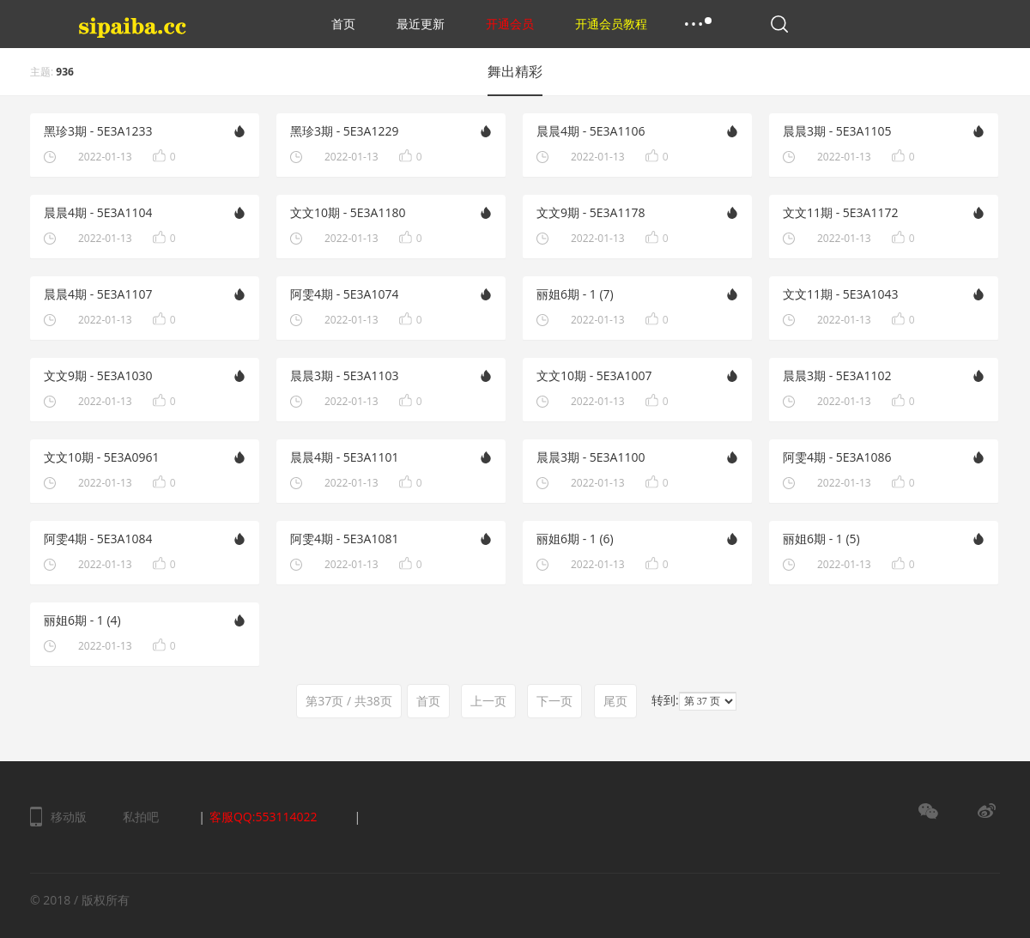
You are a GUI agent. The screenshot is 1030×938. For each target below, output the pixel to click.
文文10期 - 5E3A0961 (101, 457)
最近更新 (421, 23)
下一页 (554, 701)
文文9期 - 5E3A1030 (98, 375)
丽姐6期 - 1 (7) (575, 294)
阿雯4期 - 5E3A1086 (837, 457)
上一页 (488, 701)
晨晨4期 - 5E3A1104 (98, 212)
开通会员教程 (611, 23)
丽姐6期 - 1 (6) (575, 538)
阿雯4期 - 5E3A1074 (344, 294)
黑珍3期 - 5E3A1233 (98, 131)
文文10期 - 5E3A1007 (593, 375)
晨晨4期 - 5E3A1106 (590, 131)
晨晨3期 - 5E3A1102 (837, 375)
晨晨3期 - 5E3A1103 (344, 375)
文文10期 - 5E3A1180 (347, 212)
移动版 (69, 816)
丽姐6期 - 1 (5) (821, 538)
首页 (343, 23)
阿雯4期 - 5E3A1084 (98, 538)
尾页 (615, 701)
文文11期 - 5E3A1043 (840, 294)
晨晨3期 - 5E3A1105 (837, 131)
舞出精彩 (515, 71)
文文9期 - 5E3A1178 (590, 212)
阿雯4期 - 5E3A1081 (344, 538)
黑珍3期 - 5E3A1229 (344, 131)
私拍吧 (141, 816)
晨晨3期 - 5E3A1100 (590, 457)
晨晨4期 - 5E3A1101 (344, 457)
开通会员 (510, 23)
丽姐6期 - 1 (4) (82, 620)
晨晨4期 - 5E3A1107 (98, 294)
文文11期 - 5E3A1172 (840, 212)
